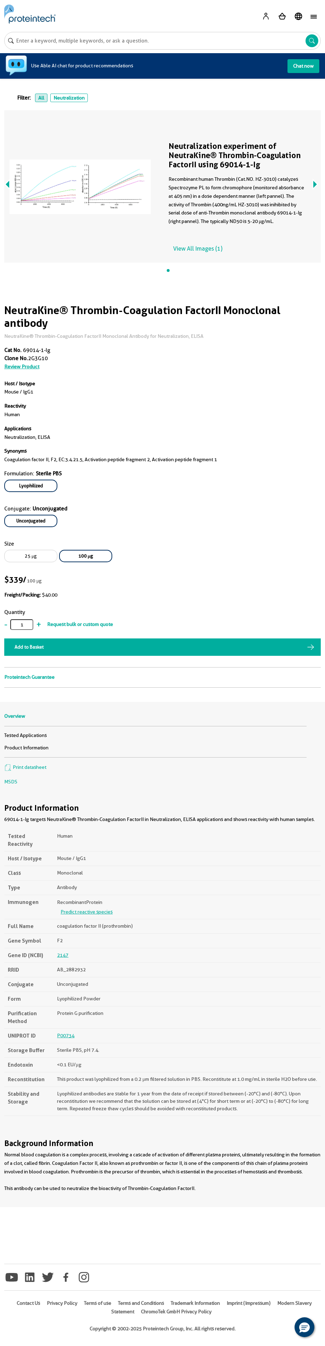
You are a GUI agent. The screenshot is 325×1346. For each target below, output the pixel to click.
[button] (304, 1327)
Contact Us (28, 1303)
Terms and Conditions (141, 1303)
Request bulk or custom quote (80, 624)
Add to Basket (29, 647)
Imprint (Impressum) (248, 1303)
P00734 (65, 1035)
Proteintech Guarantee (29, 677)
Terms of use (97, 1303)
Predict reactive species (87, 912)
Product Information (26, 747)
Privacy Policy (62, 1303)
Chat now (303, 66)
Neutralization (69, 98)
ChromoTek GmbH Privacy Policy (176, 1311)
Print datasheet (25, 767)
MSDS (10, 781)
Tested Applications (25, 735)
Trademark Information (195, 1303)
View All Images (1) (197, 248)
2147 (62, 955)
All (41, 98)
